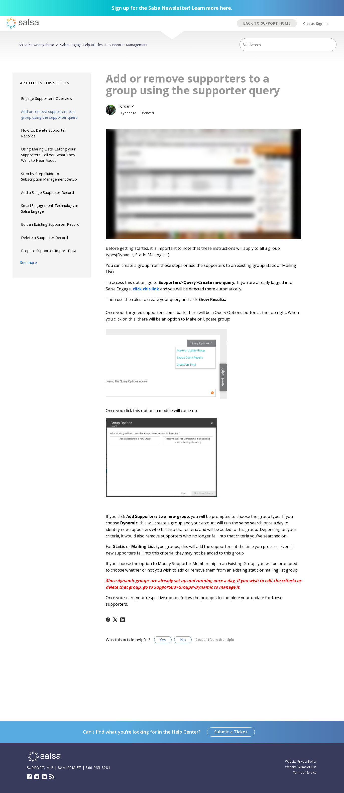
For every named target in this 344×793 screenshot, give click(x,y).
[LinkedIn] (122, 619)
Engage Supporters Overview (46, 98)
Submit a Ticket (231, 732)
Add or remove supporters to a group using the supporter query (49, 114)
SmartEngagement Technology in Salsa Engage (49, 208)
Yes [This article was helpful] (163, 640)
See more (28, 262)
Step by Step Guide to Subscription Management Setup (49, 176)
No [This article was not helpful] (183, 640)
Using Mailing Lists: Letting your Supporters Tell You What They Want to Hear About (48, 154)
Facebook (29, 776)
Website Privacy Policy (300, 761)
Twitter (36, 776)
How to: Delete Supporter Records (43, 133)
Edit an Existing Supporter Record (50, 224)
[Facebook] (108, 619)
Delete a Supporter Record (44, 237)
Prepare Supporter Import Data (48, 250)
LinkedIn (44, 776)
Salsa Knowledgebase (36, 44)
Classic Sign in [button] (315, 23)
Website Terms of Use (300, 767)
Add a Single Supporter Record (47, 192)
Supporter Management (128, 44)
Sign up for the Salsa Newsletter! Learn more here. (172, 8)
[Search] (288, 44)
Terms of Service (304, 772)
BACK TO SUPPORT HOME (267, 23)
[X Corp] (115, 619)
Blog (51, 776)
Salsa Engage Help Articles (81, 44)
